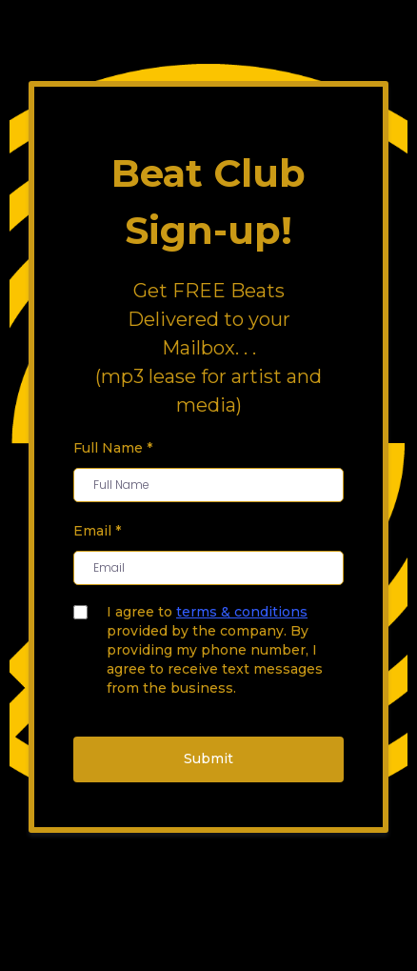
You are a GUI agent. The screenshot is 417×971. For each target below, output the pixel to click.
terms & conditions (242, 611)
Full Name (112, 447)
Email (97, 530)
